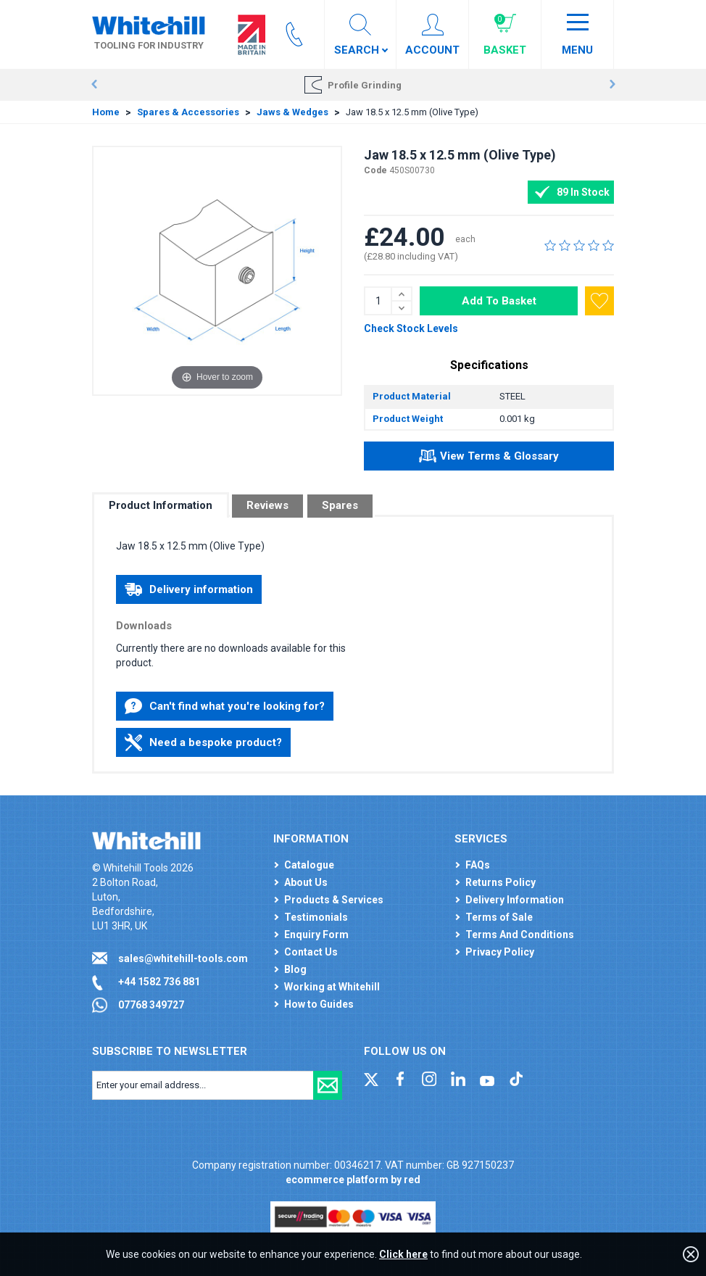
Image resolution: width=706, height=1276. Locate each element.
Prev (93, 85)
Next (612, 85)
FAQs (477, 865)
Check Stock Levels (411, 328)
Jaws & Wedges (292, 112)
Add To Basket (499, 300)
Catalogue (309, 865)
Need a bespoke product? (203, 742)
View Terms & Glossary (489, 458)
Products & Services (333, 900)
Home (106, 112)
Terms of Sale (499, 917)
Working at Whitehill (332, 987)
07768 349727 (151, 1005)
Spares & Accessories (188, 112)
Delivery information (189, 589)
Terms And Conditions (519, 934)
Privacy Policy (499, 952)
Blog (295, 969)
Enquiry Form (316, 934)
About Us (306, 882)
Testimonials (316, 917)
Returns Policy (500, 882)
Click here (403, 1254)
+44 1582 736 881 (159, 981)
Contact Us (311, 952)
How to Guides (319, 1004)
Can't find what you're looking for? (225, 706)
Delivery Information (514, 900)
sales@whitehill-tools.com (183, 958)
